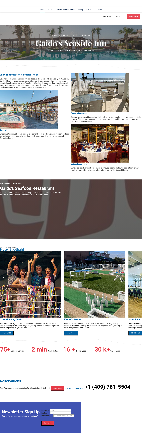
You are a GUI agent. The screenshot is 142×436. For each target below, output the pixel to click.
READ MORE (6, 333)
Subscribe (47, 423)
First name (45, 410)
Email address (46, 416)
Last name (45, 413)
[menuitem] (42, 10)
